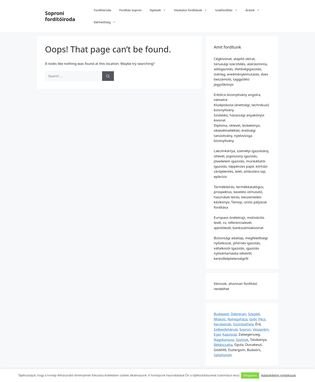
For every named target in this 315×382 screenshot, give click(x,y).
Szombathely (243, 324)
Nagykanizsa (224, 339)
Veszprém (260, 329)
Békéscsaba (223, 344)
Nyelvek (160, 10)
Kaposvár (229, 334)
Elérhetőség (107, 22)
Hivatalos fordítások (192, 10)
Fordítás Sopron (130, 10)
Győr (253, 319)
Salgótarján (223, 354)
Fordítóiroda (102, 10)
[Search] (108, 76)
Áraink (254, 10)
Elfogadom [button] (250, 375)
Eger (217, 334)
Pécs (261, 319)
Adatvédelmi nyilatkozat (278, 375)
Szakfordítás (228, 10)
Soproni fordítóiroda (60, 16)
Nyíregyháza (238, 319)
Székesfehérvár (226, 329)
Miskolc (220, 319)
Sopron (245, 329)
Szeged (254, 314)
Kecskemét (222, 324)
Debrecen (238, 314)
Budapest (221, 314)
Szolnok (242, 339)
